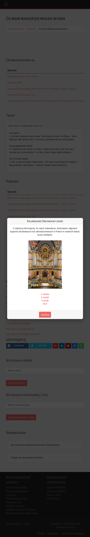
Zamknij (45, 314)
